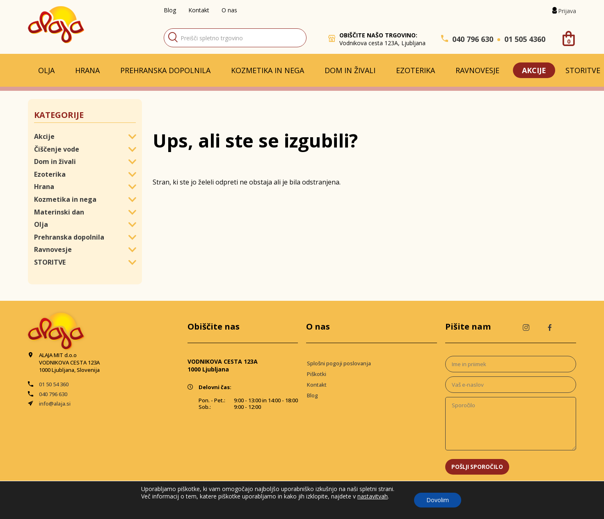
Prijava (567, 11)
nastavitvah (372, 496)
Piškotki (316, 374)
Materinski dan (59, 212)
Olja (46, 70)
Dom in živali (350, 70)
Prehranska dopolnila (165, 70)
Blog (170, 10)
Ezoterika (415, 70)
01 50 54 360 (54, 384)
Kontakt (198, 10)
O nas (229, 10)
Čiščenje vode (56, 149)
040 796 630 (472, 39)
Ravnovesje (477, 70)
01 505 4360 (524, 39)
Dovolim (437, 500)
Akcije (534, 70)
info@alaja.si (55, 403)
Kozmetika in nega (267, 70)
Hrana (87, 70)
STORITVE (50, 262)
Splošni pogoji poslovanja (339, 363)
